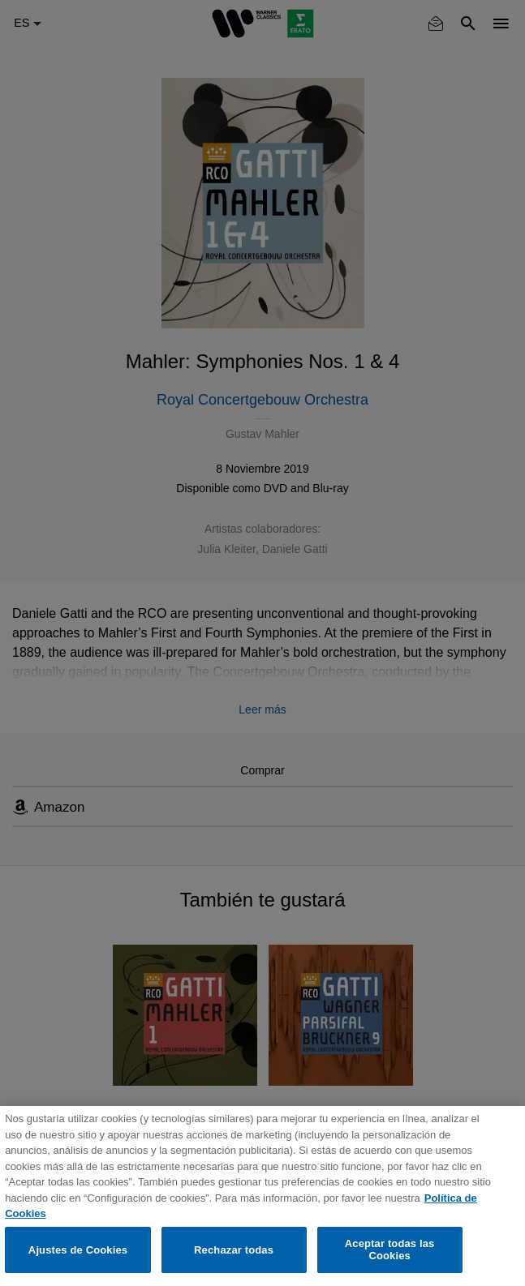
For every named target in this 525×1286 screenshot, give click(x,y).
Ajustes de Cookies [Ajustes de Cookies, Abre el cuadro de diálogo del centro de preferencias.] (77, 1250)
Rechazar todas (233, 1250)
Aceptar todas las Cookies (390, 1249)
